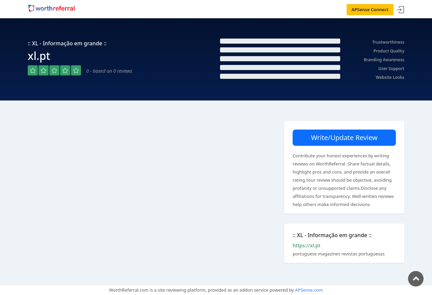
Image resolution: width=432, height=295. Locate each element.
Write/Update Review (344, 137)
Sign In (400, 10)
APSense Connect (370, 9)
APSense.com (309, 290)
